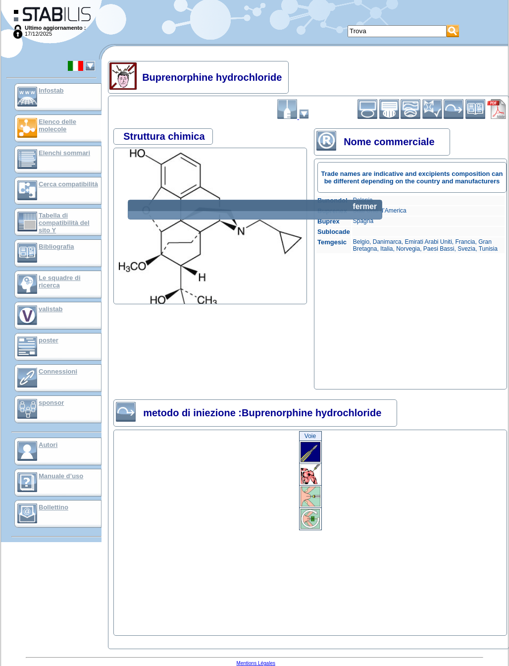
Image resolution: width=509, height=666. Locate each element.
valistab (50, 309)
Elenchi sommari (64, 153)
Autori (48, 444)
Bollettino (53, 507)
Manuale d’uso (61, 476)
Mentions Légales (256, 663)
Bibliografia (56, 246)
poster (48, 340)
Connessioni (58, 371)
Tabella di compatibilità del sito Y (64, 223)
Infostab (51, 90)
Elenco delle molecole (57, 125)
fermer (365, 206)
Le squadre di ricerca (60, 281)
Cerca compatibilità (68, 184)
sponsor (51, 402)
